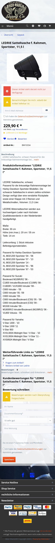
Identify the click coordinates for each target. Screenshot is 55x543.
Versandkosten (46, 531)
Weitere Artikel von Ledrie (16, 365)
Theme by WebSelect (41, 539)
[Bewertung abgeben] (27, 421)
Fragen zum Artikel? (13, 362)
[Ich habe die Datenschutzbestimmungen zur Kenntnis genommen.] (4, 116)
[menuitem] (7, 26)
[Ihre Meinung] (27, 429)
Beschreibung (7, 154)
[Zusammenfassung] (27, 413)
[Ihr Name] (27, 406)
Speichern (9, 459)
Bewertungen (7, 369)
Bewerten (20, 138)
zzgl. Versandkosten (19, 129)
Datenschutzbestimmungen (31, 116)
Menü (7, 25)
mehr (36, 159)
